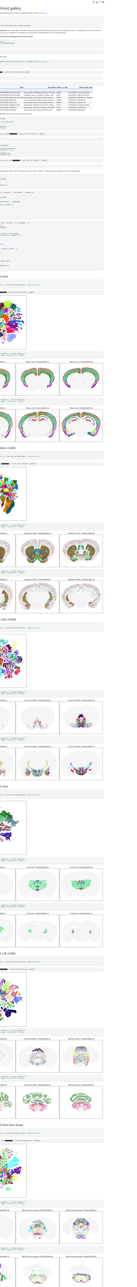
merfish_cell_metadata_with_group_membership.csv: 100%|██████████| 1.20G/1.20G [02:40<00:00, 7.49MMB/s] (69, 206)
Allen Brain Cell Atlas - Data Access (19, 20)
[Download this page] (96, 2)
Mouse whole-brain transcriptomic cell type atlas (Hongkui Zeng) (17, 47)
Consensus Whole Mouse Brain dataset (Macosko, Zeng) (18, 66)
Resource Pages (14, 181)
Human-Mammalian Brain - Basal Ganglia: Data (16, 90)
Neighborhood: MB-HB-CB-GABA (117, 22)
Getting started (13, 27)
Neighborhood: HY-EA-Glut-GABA (117, 14)
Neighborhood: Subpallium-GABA (117, 9)
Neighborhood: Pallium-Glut (117, 5)
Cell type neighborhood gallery (20, 124)
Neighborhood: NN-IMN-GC (117, 30)
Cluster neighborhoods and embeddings (18, 120)
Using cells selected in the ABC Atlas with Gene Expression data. (19, 36)
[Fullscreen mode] (100, 2)
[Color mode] (103, 2)
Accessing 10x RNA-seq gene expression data (17, 31)
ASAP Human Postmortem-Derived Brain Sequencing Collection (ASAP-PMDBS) (17, 84)
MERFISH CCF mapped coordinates (17, 133)
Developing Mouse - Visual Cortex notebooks (16, 141)
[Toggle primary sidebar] (34, 2)
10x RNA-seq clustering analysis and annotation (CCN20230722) (20, 106)
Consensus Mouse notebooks (17, 137)
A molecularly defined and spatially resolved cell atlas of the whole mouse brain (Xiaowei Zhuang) (18, 59)
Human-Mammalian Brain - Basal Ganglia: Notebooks (16, 173)
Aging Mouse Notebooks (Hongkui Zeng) (16, 145)
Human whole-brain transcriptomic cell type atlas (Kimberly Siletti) (17, 77)
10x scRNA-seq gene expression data (17, 111)
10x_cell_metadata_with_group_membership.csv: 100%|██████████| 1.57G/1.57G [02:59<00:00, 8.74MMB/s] (69, 180)
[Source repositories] (93, 2)
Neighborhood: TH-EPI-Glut (117, 18)
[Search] (19, 16)
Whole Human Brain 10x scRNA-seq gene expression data (18, 159)
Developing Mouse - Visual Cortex (16, 71)
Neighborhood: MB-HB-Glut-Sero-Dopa (118, 26)
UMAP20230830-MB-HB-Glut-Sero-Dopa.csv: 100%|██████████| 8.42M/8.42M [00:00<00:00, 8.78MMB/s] (69, 1018)
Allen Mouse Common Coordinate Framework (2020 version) (20, 128)
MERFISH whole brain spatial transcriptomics (19, 116)
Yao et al (38, 15)
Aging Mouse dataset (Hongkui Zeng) (17, 52)
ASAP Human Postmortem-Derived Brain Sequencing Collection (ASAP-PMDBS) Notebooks (17, 166)
